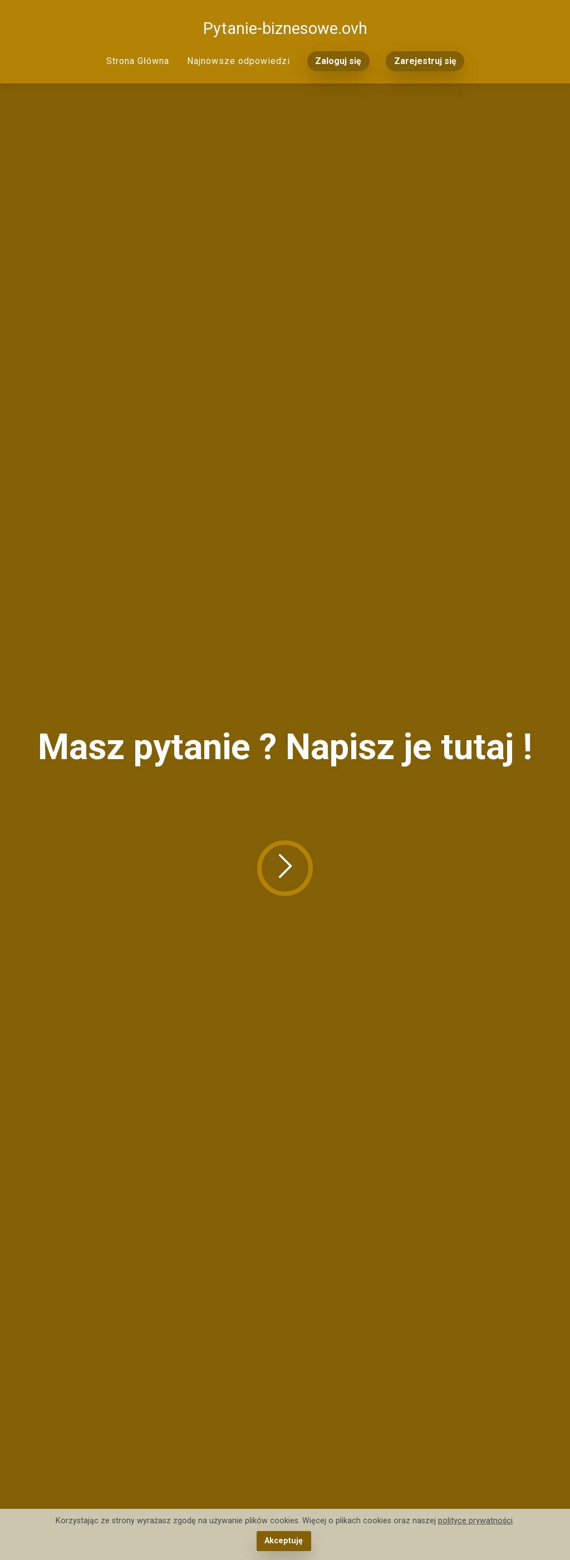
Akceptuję (283, 1541)
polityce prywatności (475, 1520)
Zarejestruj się (425, 61)
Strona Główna (137, 61)
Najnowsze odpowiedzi (238, 61)
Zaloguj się (338, 61)
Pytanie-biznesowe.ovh (285, 28)
